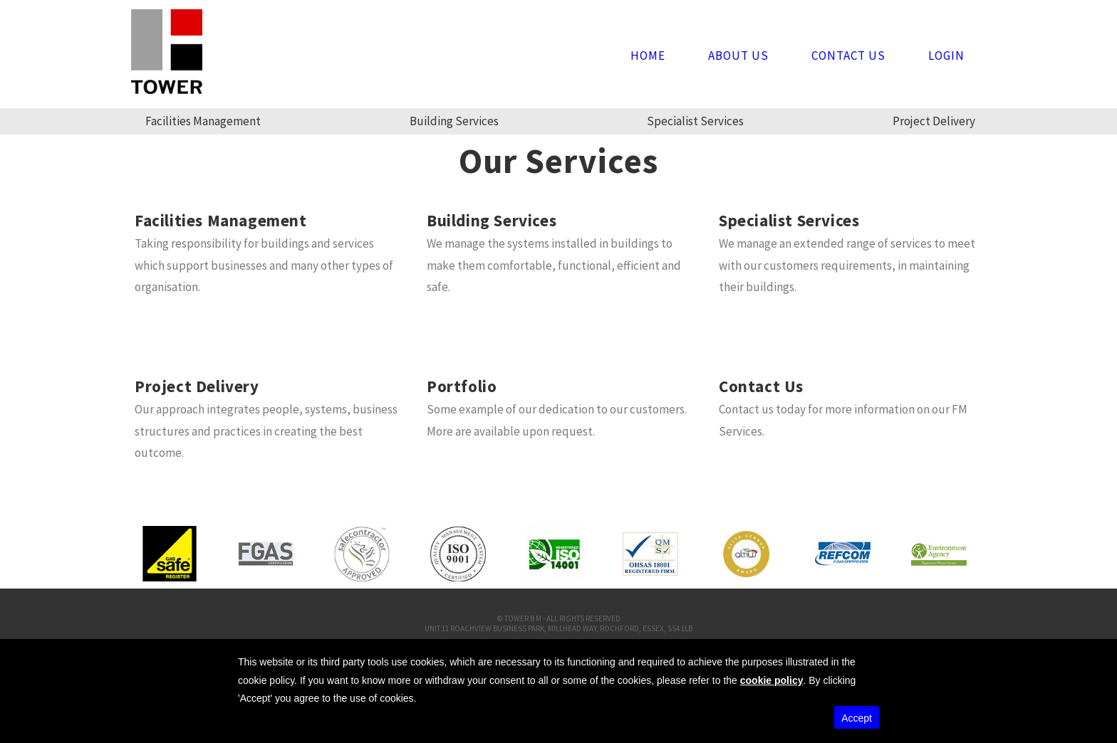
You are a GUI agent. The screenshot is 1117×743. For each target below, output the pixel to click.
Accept (856, 718)
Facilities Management (203, 121)
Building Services (454, 121)
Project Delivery (934, 121)
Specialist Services (695, 121)
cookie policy (772, 680)
